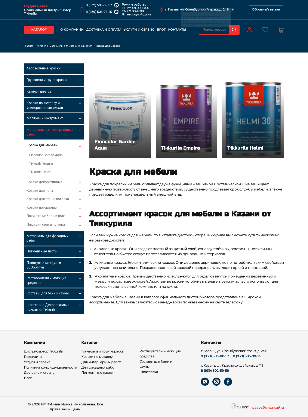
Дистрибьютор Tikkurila (43, 351)
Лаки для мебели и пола (46, 216)
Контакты (177, 29)
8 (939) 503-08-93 (99, 5)
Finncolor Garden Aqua (45, 155)
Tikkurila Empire (41, 164)
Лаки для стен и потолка (46, 224)
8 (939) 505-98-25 (99, 12)
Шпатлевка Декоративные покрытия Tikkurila (48, 307)
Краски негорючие (42, 208)
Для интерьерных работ (101, 362)
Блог (161, 29)
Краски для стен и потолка (48, 199)
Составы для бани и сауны (48, 293)
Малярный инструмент (45, 118)
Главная (28, 46)
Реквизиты (33, 357)
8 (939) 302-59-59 (215, 371)
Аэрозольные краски (44, 68)
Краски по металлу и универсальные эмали (45, 105)
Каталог (39, 30)
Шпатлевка (148, 372)
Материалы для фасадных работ (47, 238)
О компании (72, 29)
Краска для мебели (42, 145)
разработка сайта (268, 407)
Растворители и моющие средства (47, 280)
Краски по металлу (97, 357)
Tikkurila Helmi (40, 172)
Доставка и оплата (103, 29)
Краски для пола (40, 191)
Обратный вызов (266, 9)
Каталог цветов (39, 91)
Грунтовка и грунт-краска (47, 80)
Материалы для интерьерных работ (70, 46)
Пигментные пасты (42, 251)
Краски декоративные (45, 182)
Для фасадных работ (98, 367)
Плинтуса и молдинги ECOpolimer (44, 265)
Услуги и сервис (139, 29)
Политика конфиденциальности (50, 367)
